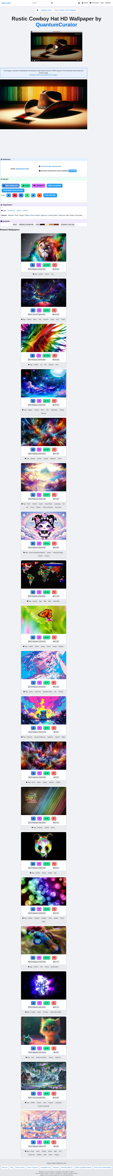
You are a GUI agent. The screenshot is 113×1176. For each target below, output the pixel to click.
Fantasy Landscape (43, 1106)
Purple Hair (31, 1154)
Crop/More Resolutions (13, 190)
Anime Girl (38, 691)
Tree (60, 1151)
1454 (46, 265)
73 (46, 682)
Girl (55, 691)
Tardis (39, 1012)
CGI (45, 364)
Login (102, 3)
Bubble (56, 918)
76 (46, 728)
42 (46, 1142)
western (25, 210)
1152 (46, 355)
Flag (40, 601)
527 (47, 637)
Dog (40, 319)
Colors (43, 921)
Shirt (32, 215)
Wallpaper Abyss (46, 10)
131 (47, 864)
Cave (44, 1102)
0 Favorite (39, 185)
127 (47, 495)
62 (46, 1003)
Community (94, 3)
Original (38, 507)
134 (47, 449)
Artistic (62, 918)
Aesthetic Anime (47, 691)
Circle (50, 918)
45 (46, 1048)
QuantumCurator (56, 25)
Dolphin (30, 410)
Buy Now (72, 171)
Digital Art (53, 458)
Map (45, 601)
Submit (85, 3)
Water (63, 737)
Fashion (37, 215)
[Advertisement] (43, 143)
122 (47, 909)
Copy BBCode (50, 195)
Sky (27, 507)
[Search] (51, 2)
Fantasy (62, 410)
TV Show (45, 1012)
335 (47, 310)
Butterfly (61, 646)
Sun (64, 504)
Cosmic (39, 458)
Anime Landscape (48, 507)
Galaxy (45, 782)
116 (47, 958)
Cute (32, 1057)
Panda (50, 873)
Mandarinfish (54, 967)
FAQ (11, 1167)
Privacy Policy (20, 1167)
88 (46, 773)
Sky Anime (58, 507)
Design (21, 215)
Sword (50, 1151)
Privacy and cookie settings (102, 1167)
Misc (49, 601)
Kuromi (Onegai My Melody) (37, 552)
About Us (5, 1167)
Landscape (57, 504)
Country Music (53, 215)
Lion (52, 274)
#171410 (42, 224)
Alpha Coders (6, 3)
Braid (45, 1154)
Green (48, 646)
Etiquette (56, 1167)
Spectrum (44, 215)
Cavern (39, 1102)
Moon (35, 319)
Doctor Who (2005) (55, 1012)
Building (39, 1154)
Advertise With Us (66, 1167)
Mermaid (43, 413)
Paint (16, 215)
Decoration (78, 215)
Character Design (58, 552)
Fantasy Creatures (41, 1057)
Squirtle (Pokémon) (39, 737)
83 (46, 818)
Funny (53, 827)
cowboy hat (11, 210)
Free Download (10, 185)
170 (47, 401)
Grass (37, 1151)
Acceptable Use (45, 1167)
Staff (55, 1151)
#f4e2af (47, 224)
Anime (32, 507)
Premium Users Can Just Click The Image (43, 75)
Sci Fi (57, 319)
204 (47, 592)
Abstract (51, 364)
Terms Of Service (32, 1167)
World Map (56, 601)
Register (108, 3)
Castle (41, 504)
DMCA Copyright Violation (83, 1167)
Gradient (36, 918)
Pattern (27, 215)
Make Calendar (54, 185)
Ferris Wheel (48, 504)
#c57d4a (51, 224)
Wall (67, 215)
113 (47, 543)
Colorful (40, 274)
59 (46, 1093)
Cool (56, 364)
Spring (43, 646)
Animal (47, 274)
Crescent (45, 319)
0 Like (26, 185)
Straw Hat (61, 215)
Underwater (54, 410)
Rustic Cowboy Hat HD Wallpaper (65, 10)
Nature (37, 646)
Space (63, 319)
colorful (19, 210)
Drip (55, 873)
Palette (72, 215)
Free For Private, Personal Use (51, 166)
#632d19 (56, 224)
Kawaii (49, 552)
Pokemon (29, 737)
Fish (47, 410)
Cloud (52, 319)
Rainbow (10, 215)
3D (41, 364)
